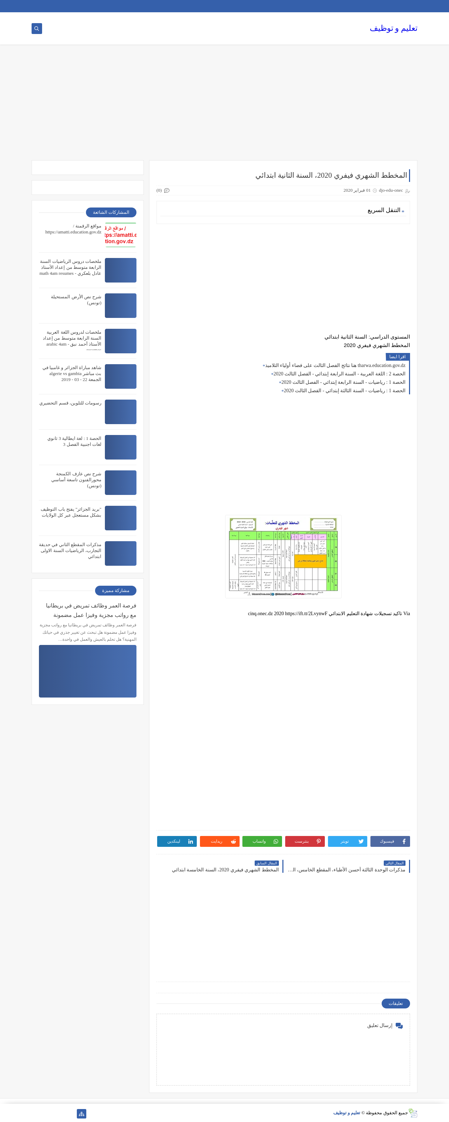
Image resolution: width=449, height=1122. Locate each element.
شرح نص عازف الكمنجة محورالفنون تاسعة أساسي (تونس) (76, 479)
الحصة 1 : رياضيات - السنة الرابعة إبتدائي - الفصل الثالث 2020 (343, 382)
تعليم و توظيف (393, 28)
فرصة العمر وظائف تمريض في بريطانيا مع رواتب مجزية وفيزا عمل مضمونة (91, 610)
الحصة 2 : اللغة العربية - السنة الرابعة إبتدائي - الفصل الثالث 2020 (340, 373)
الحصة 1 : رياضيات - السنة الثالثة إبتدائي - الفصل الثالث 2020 (345, 390)
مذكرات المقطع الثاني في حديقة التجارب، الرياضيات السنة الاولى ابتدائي (70, 550)
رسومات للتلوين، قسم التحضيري (70, 403)
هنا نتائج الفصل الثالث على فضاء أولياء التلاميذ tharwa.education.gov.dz (335, 365)
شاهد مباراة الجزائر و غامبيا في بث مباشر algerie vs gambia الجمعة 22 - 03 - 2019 (71, 373)
